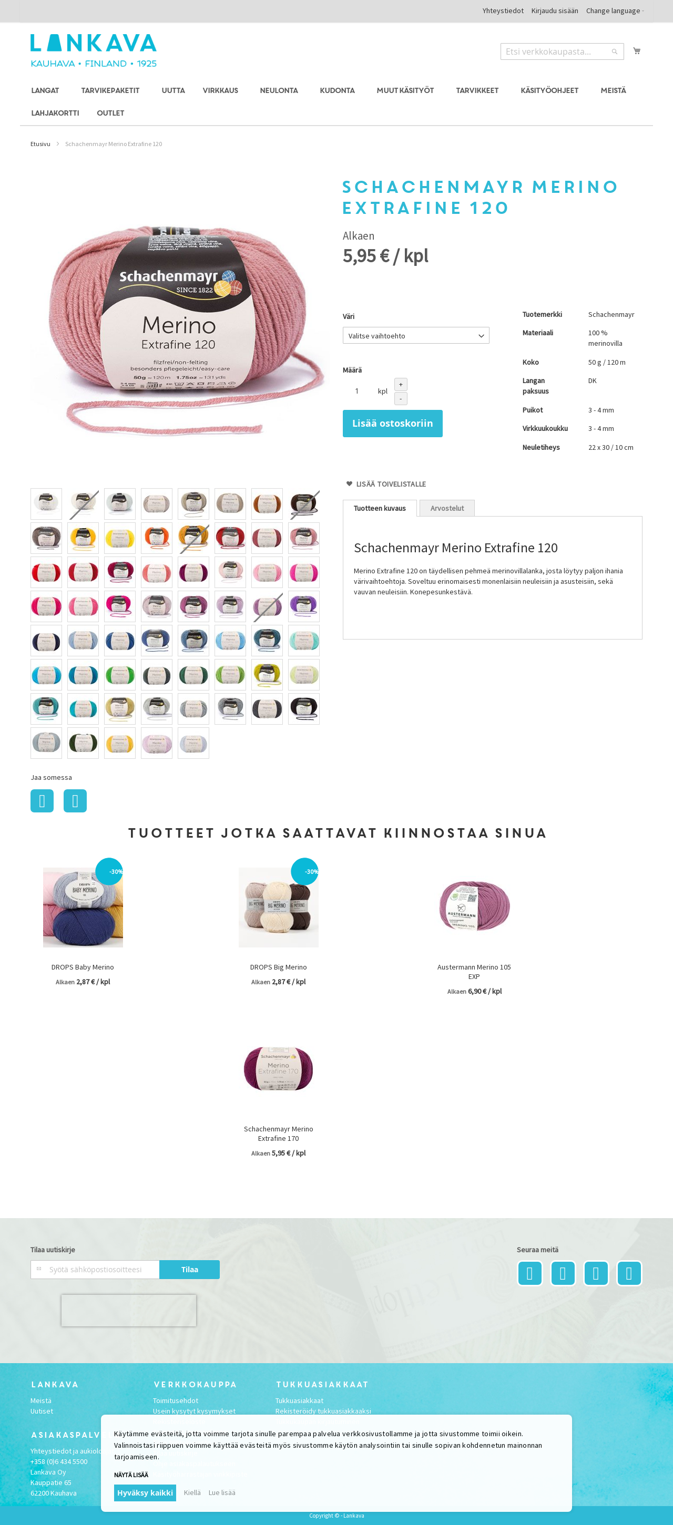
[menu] (336, 102)
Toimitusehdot (175, 1400)
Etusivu (40, 144)
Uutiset (41, 1411)
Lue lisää (222, 1492)
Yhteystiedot (503, 10)
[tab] (380, 508)
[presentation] (129, 1310)
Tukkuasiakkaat (299, 1400)
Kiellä (192, 1492)
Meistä (41, 1400)
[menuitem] (46, 91)
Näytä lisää (131, 1475)
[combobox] (562, 51)
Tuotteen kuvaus (380, 508)
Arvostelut (447, 508)
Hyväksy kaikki (145, 1493)
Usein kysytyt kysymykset (194, 1411)
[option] (46, 504)
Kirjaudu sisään (555, 10)
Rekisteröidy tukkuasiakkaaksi (323, 1411)
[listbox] (180, 624)
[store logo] (93, 50)
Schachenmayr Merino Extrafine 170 (278, 1133)
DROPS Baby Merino (83, 967)
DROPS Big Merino (278, 967)
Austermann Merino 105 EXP (474, 971)
